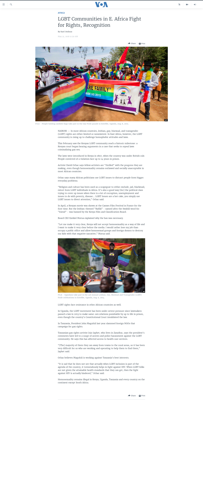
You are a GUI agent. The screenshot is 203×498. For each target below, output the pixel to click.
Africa (61, 13)
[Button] (132, 43)
